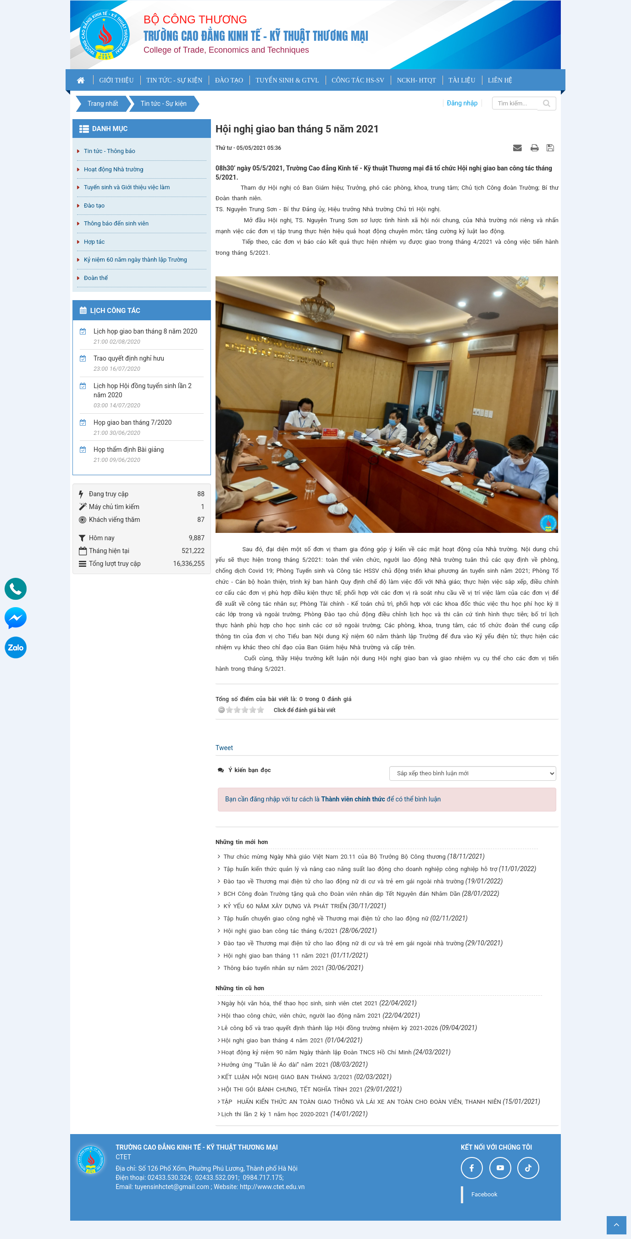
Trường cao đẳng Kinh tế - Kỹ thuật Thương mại (256, 36)
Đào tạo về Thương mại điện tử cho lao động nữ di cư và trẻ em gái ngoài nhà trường (344, 881)
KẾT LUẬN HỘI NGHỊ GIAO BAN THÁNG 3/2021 (287, 1077)
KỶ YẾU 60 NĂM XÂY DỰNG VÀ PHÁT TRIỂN (286, 906)
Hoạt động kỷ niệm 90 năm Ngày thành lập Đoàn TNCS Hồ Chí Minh (316, 1052)
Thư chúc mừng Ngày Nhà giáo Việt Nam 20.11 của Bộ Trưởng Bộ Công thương (335, 856)
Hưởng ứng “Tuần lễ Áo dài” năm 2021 (275, 1064)
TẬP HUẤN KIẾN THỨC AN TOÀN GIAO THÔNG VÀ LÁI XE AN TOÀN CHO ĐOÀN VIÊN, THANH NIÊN (361, 1101)
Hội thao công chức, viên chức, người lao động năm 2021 (301, 1015)
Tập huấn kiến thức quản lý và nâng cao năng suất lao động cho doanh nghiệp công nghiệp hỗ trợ (361, 869)
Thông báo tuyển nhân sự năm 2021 (274, 968)
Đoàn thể (96, 277)
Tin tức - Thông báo (109, 151)
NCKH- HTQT (416, 80)
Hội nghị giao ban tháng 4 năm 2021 (272, 1040)
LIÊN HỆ (500, 80)
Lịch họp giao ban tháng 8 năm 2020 (145, 331)
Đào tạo (94, 205)
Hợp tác (94, 241)
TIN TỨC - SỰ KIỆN (174, 80)
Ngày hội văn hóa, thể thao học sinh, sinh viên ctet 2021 (299, 1003)
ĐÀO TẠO (229, 80)
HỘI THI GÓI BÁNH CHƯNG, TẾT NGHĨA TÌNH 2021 (292, 1089)
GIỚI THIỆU (116, 80)
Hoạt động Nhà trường (113, 169)
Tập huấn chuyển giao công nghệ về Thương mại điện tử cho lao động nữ (326, 918)
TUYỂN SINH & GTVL (287, 80)
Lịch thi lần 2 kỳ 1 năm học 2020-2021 (275, 1114)
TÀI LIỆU (461, 80)
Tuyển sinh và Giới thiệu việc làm (127, 187)
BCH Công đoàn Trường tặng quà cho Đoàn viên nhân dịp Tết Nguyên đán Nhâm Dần (342, 893)
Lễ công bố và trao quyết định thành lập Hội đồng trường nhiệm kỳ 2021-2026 (329, 1028)
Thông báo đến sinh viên (116, 223)
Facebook (484, 1194)
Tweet (224, 747)
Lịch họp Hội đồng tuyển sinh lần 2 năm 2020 (143, 390)
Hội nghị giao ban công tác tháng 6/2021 (281, 930)
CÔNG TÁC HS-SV (358, 80)
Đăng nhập (462, 103)
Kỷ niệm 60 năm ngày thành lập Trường (135, 259)
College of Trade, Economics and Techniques (226, 50)
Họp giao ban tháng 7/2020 (133, 422)
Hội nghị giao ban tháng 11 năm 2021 (276, 955)
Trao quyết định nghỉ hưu (129, 358)
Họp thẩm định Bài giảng (129, 449)
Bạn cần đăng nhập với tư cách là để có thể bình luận (333, 799)
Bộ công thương (195, 19)
